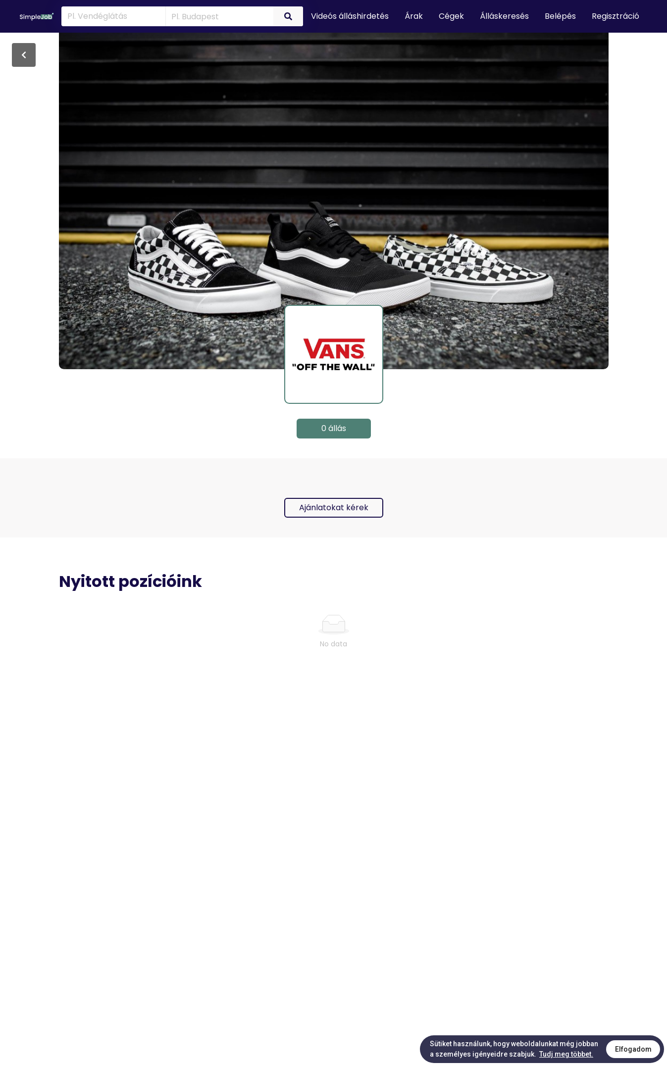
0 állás (333, 428)
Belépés (560, 16)
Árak (414, 16)
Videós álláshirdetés (350, 16)
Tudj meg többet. (566, 1054)
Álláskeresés (504, 16)
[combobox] (217, 15)
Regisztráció (615, 16)
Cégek (451, 16)
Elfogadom (633, 1049)
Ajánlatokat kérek (333, 507)
